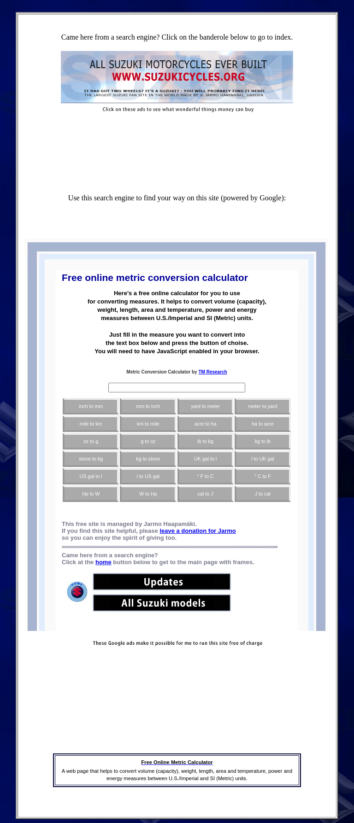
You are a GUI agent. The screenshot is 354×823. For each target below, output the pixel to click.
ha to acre (262, 423)
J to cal (263, 493)
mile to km (91, 423)
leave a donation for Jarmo (197, 530)
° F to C (205, 476)
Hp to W (91, 493)
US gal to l (91, 476)
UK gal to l (205, 458)
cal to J (205, 493)
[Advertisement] (177, 132)
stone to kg (91, 458)
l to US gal (148, 476)
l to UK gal (262, 458)
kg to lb (263, 441)
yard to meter (205, 406)
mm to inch (148, 406)
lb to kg (205, 441)
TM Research (212, 371)
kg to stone (148, 458)
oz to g (90, 441)
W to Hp (148, 493)
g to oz (148, 441)
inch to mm (91, 406)
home (103, 562)
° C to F (262, 476)
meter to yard (262, 406)
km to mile (148, 423)
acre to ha (205, 423)
